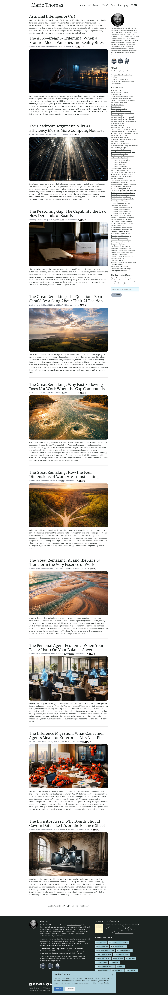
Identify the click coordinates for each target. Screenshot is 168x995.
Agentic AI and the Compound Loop (122, 156)
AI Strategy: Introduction (119, 166)
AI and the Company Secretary (121, 98)
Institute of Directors (118, 30)
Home (31, 988)
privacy (79, 983)
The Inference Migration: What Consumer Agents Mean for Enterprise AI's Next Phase (68, 736)
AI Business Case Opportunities (121, 211)
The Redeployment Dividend (120, 137)
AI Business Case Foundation (120, 213)
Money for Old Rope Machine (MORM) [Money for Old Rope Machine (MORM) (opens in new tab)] (123, 81)
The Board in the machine (119, 266)
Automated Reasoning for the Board (122, 113)
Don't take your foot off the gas (121, 269)
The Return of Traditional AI (120, 144)
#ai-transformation (124, 950)
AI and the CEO (116, 90)
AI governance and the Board (120, 234)
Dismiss (70, 989)
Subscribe (116, 294)
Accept (59, 989)
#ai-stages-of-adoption (105, 950)
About (82, 5)
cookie (87, 983)
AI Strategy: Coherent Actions (120, 160)
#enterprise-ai (118, 958)
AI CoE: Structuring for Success (121, 197)
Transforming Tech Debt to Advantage (123, 185)
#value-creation (117, 971)
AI (89, 5)
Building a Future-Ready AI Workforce (123, 217)
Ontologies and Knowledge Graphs (122, 96)
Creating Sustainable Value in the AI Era (123, 180)
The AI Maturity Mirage (118, 148)
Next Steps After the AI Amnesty (121, 168)
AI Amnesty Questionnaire (119, 79)
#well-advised (132, 971)
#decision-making (103, 958)
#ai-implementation (118, 946)
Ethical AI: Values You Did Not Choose (123, 101)
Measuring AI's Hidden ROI (119, 182)
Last (87, 906)
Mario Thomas (47, 5)
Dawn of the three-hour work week (122, 252)
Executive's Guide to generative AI (122, 256)
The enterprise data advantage (121, 236)
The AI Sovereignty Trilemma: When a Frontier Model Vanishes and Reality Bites (66, 40)
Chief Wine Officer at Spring (120, 232)
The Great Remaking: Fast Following (122, 119)
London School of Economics (122, 32)
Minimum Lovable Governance (121, 150)
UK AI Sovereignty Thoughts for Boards (123, 191)
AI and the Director (117, 115)
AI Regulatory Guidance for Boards (122, 223)
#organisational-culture (104, 966)
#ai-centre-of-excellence (118, 942)
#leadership (114, 962)
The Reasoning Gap (117, 105)
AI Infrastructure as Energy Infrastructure (124, 146)
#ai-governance (102, 946)
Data (113, 5)
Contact (36, 988)
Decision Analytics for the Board (121, 221)
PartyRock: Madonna (117, 258)
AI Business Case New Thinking (121, 215)
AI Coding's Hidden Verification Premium (124, 133)
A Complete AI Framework (119, 205)
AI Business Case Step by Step (120, 209)
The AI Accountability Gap (119, 154)
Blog (41, 988)
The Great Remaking (117, 125)
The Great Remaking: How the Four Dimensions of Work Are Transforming (64, 475)
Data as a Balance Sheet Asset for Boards (124, 131)
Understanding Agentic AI (119, 158)
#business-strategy (121, 954)
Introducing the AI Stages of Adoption (123, 250)
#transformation (102, 971)
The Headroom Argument (119, 103)
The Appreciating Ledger (119, 109)
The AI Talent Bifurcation (119, 135)
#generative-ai (101, 962)
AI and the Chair (116, 107)
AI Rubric (114, 77)
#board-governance (103, 954)
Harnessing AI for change (119, 254)
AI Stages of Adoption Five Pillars (121, 228)
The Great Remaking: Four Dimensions (123, 121)
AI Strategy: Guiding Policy (119, 162)
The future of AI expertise (119, 238)
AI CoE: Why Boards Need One (120, 203)
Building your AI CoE (117, 226)
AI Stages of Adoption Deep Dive (121, 230)
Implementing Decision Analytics (121, 219)
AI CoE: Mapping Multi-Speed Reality (122, 199)
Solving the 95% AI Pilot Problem (121, 176)
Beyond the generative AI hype (121, 248)
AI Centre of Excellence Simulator (121, 75)
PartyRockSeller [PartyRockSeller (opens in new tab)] (116, 83)
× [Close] (112, 975)
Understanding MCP (117, 123)
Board (96, 5)
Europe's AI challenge (118, 244)
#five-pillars (130, 958)
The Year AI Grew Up (117, 141)
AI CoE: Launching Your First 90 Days (123, 193)
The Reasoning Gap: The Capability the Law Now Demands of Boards (67, 214)
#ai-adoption (101, 942)
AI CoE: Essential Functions (119, 201)
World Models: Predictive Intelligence (123, 152)
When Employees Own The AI (120, 127)
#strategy (120, 966)
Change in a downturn (118, 264)
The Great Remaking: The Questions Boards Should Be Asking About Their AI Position (67, 299)
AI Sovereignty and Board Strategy (122, 174)
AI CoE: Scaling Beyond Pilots (120, 189)
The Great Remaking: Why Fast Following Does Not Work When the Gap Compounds (67, 387)
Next (82, 906)
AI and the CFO (116, 94)
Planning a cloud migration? (120, 271)
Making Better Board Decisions (121, 111)
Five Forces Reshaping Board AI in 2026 (123, 139)
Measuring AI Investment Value (121, 240)
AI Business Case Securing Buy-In (121, 207)
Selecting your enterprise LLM (120, 242)
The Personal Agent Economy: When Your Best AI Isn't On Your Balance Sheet (66, 648)
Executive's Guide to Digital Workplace (123, 262)
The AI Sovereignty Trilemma (120, 92)
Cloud (105, 5)
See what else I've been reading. (124, 933)
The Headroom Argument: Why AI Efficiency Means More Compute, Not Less (66, 128)
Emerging (123, 5)
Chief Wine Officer (117, 260)
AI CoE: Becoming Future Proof (121, 187)
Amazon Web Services (54, 931)
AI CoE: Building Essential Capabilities (123, 195)
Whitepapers (47, 988)
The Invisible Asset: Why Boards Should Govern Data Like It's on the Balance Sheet (67, 824)
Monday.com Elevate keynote (120, 246)
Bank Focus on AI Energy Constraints (123, 172)
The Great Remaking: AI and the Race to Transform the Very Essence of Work (64, 562)
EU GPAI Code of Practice (119, 178)
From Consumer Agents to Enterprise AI (123, 129)
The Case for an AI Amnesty (120, 170)
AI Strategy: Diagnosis (118, 164)
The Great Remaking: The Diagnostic (122, 117)
